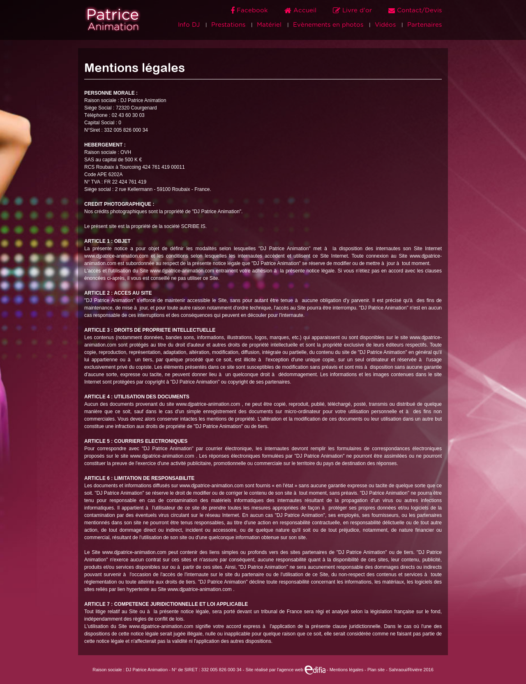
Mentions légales (347, 669)
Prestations (228, 25)
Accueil (301, 10)
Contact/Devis (415, 10)
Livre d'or (353, 10)
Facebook (250, 10)
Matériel (269, 25)
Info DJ (189, 25)
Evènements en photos (328, 25)
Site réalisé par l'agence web (285, 669)
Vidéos (385, 25)
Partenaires (424, 25)
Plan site (376, 669)
